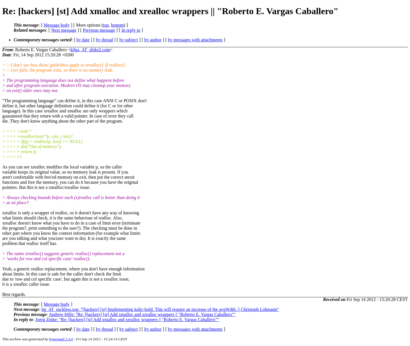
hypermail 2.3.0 (61, 339)
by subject (128, 39)
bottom (117, 25)
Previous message (99, 30)
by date (83, 39)
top (106, 25)
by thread (104, 39)
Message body (57, 25)
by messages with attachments (195, 39)
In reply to (131, 30)
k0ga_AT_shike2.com (90, 49)
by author (152, 39)
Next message (63, 30)
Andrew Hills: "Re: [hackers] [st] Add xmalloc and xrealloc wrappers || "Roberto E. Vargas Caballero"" (142, 314)
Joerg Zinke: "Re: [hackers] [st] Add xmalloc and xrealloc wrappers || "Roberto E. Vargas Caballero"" (127, 319)
